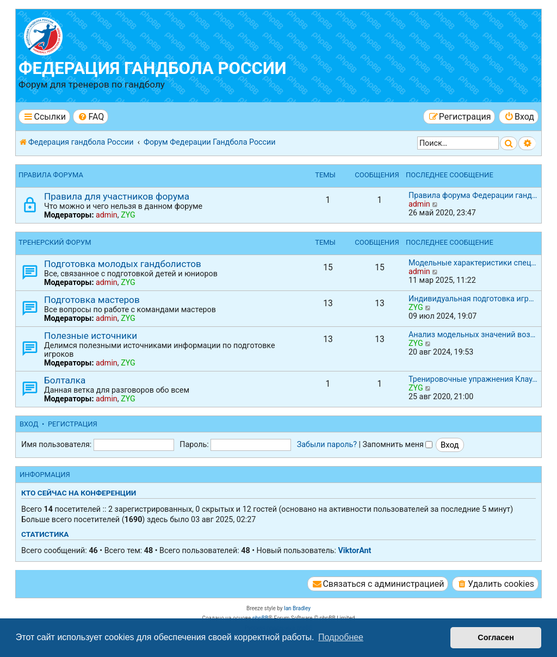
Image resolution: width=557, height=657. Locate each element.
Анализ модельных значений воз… (472, 334)
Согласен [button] (496, 637)
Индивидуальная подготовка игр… (471, 298)
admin (106, 214)
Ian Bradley (297, 608)
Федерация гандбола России (152, 68)
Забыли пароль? (327, 444)
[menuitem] (90, 116)
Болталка (64, 380)
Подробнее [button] (340, 637)
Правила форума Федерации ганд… (473, 195)
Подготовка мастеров (92, 299)
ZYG (128, 214)
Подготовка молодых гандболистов (122, 263)
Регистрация (72, 424)
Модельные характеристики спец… (472, 262)
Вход (29, 424)
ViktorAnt (354, 550)
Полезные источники (90, 335)
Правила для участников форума (116, 196)
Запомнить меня (398, 444)
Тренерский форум (54, 242)
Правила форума (50, 175)
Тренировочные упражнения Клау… (473, 379)
